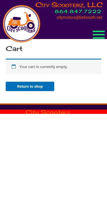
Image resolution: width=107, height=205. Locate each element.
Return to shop (30, 86)
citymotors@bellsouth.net (79, 17)
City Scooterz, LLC (69, 5)
